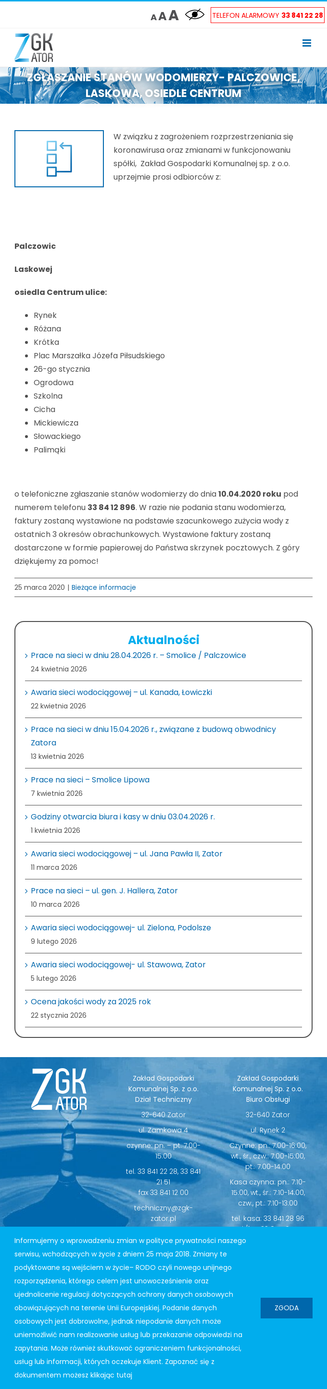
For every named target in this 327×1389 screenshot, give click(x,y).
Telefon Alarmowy (267, 15)
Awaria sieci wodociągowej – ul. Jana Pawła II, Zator (127, 853)
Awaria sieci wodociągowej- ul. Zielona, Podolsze (121, 927)
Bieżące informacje (104, 587)
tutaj (124, 1375)
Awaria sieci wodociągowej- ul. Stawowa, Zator (118, 964)
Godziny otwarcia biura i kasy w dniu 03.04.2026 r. (123, 816)
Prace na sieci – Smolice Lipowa (90, 779)
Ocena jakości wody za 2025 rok (91, 1001)
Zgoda (287, 1308)
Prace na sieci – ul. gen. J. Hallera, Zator (104, 890)
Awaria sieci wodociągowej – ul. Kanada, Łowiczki (121, 692)
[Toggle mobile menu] (307, 43)
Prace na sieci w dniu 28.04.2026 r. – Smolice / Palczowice (138, 655)
